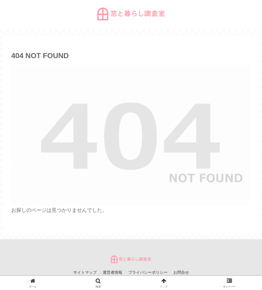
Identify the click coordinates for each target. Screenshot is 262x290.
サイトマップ (85, 272)
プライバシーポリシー (147, 272)
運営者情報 (112, 272)
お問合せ (181, 272)
